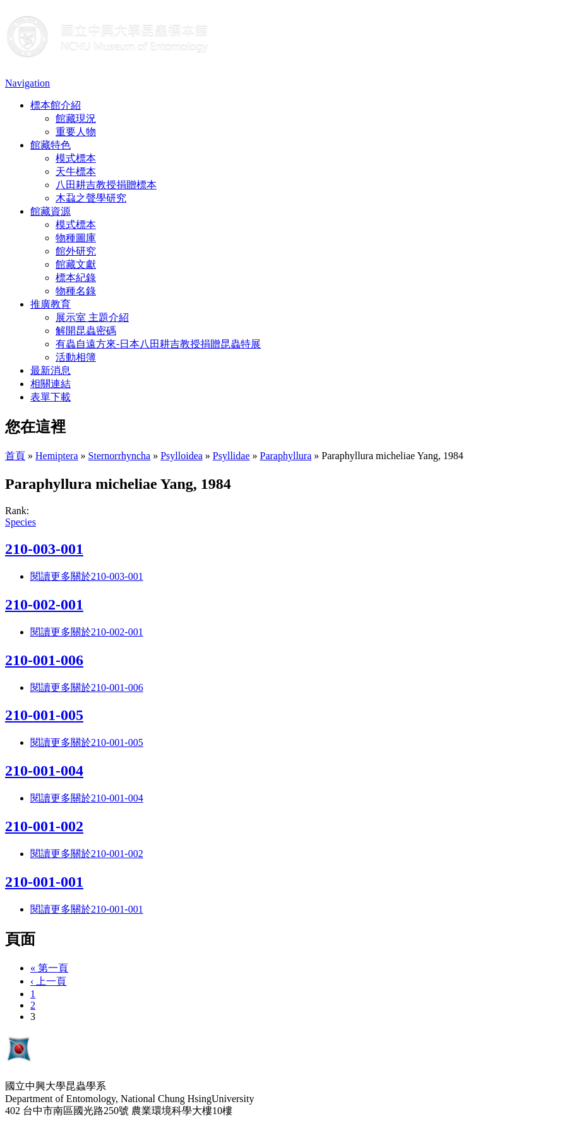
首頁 (15, 455)
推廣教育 (50, 304)
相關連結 (50, 383)
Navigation (27, 83)
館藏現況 (76, 118)
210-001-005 (44, 715)
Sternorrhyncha (119, 455)
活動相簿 (76, 357)
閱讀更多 (86, 576)
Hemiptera (56, 455)
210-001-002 (44, 826)
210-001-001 (44, 881)
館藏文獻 (76, 264)
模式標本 (76, 158)
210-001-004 (44, 770)
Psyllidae (231, 455)
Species (20, 522)
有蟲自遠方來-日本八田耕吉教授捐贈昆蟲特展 (158, 344)
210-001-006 (44, 660)
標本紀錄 (76, 277)
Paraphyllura (286, 455)
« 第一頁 (49, 968)
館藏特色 (50, 145)
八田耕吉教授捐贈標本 (106, 184)
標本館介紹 (55, 105)
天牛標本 (76, 171)
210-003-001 (44, 549)
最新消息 (50, 370)
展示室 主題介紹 (92, 317)
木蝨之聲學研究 (91, 198)
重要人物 (76, 131)
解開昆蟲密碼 (86, 330)
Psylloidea (181, 455)
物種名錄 (76, 290)
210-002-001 (44, 604)
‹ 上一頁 (48, 981)
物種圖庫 (76, 237)
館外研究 (76, 251)
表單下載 (50, 397)
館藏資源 (50, 211)
